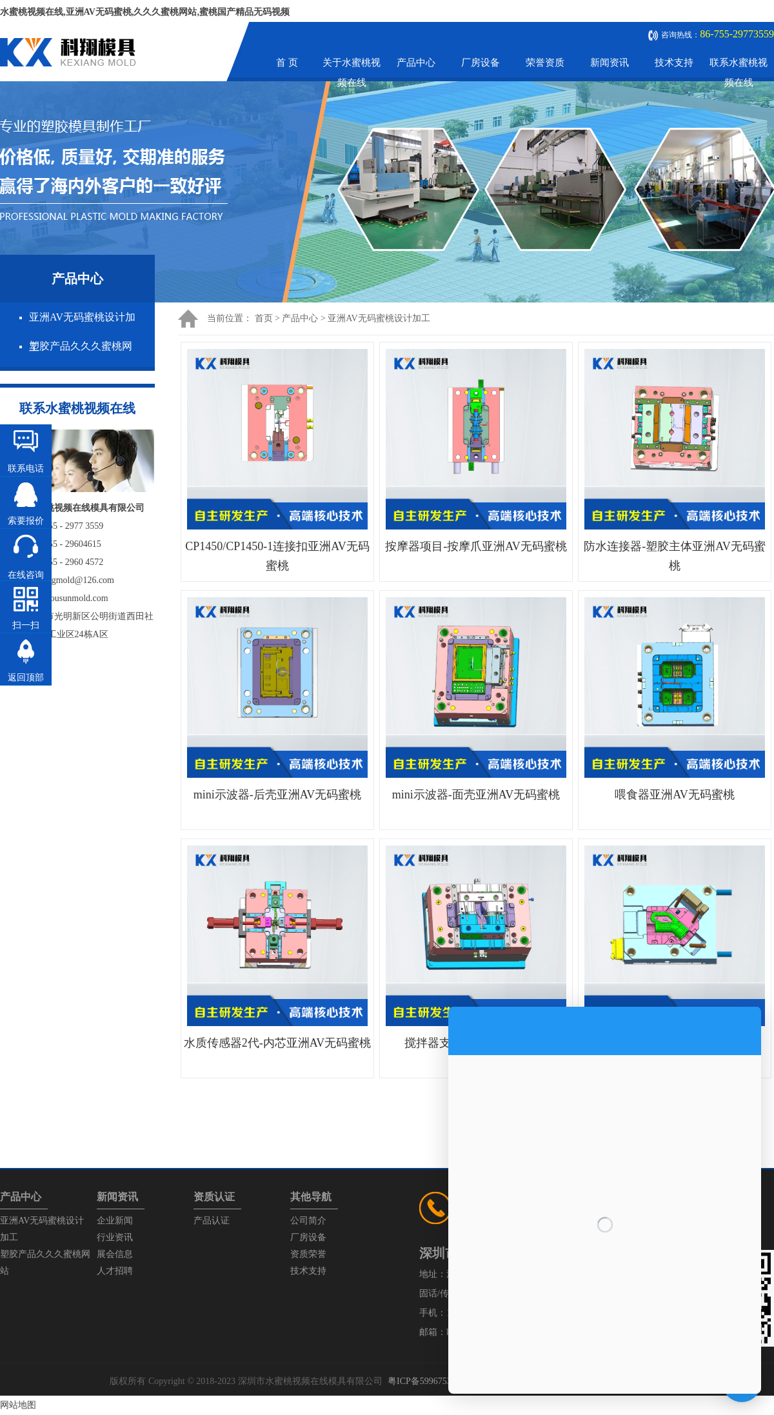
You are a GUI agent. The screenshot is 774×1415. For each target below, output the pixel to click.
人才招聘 (115, 1271)
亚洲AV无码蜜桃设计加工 (379, 318)
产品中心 (416, 62)
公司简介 (308, 1220)
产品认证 (212, 1220)
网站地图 (18, 1405)
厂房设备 (480, 62)
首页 (264, 318)
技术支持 (674, 62)
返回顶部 (26, 677)
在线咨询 (26, 575)
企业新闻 (115, 1220)
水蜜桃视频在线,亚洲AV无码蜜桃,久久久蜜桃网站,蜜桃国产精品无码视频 (145, 12)
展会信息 (115, 1254)
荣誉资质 (545, 62)
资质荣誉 (308, 1254)
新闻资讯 (609, 62)
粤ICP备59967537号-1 (430, 1381)
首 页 (287, 62)
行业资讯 (115, 1237)
